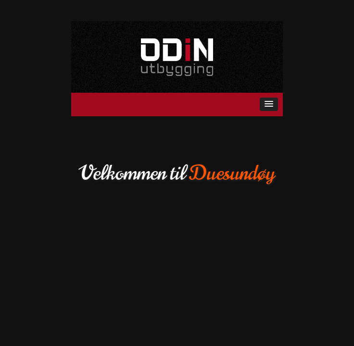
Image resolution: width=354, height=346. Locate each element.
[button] (269, 104)
